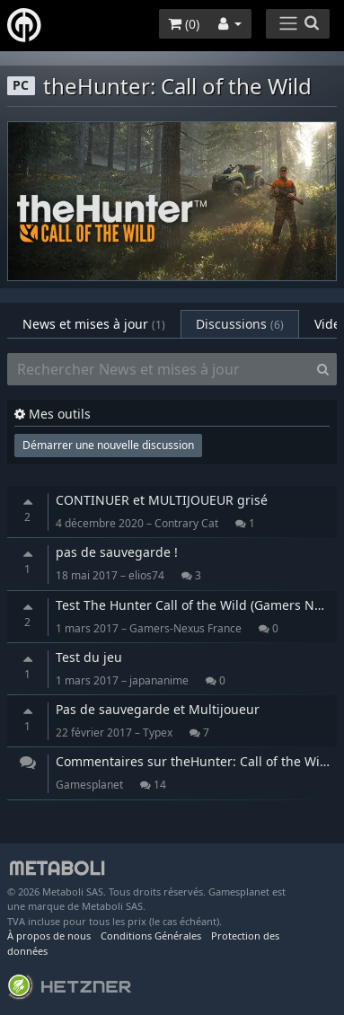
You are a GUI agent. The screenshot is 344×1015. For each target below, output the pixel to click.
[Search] (323, 369)
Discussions (240, 323)
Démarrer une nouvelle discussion (108, 445)
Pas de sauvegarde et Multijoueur (158, 709)
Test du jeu (89, 657)
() (183, 23)
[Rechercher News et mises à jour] (158, 369)
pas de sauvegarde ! (117, 551)
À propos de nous (49, 935)
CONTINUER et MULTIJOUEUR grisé (162, 499)
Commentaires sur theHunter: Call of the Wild (193, 761)
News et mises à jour (93, 323)
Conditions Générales (151, 935)
